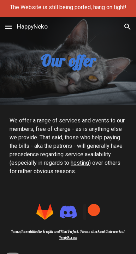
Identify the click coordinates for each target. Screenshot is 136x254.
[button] (8, 26)
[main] (68, 61)
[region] (68, 8)
